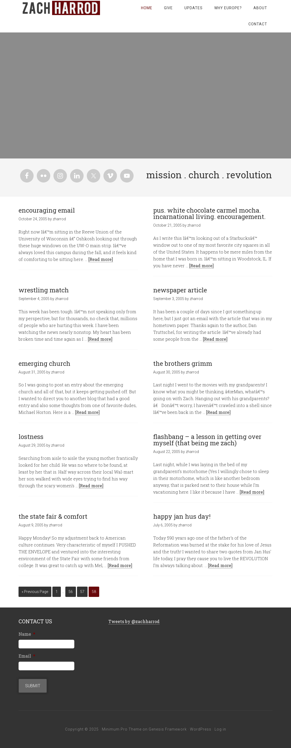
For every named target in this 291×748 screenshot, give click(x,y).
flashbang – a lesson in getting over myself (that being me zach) (207, 439)
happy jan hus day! (182, 516)
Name (27, 634)
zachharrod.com (61, 8)
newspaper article (180, 290)
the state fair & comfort (53, 516)
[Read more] (100, 259)
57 (82, 592)
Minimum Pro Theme (122, 729)
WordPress (200, 729)
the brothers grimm (182, 363)
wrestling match (44, 290)
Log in (220, 729)
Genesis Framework (168, 729)
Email (27, 656)
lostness (31, 436)
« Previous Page (35, 592)
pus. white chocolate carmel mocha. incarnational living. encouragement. (209, 213)
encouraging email (47, 210)
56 (71, 592)
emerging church (44, 363)
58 (94, 592)
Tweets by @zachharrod (134, 621)
